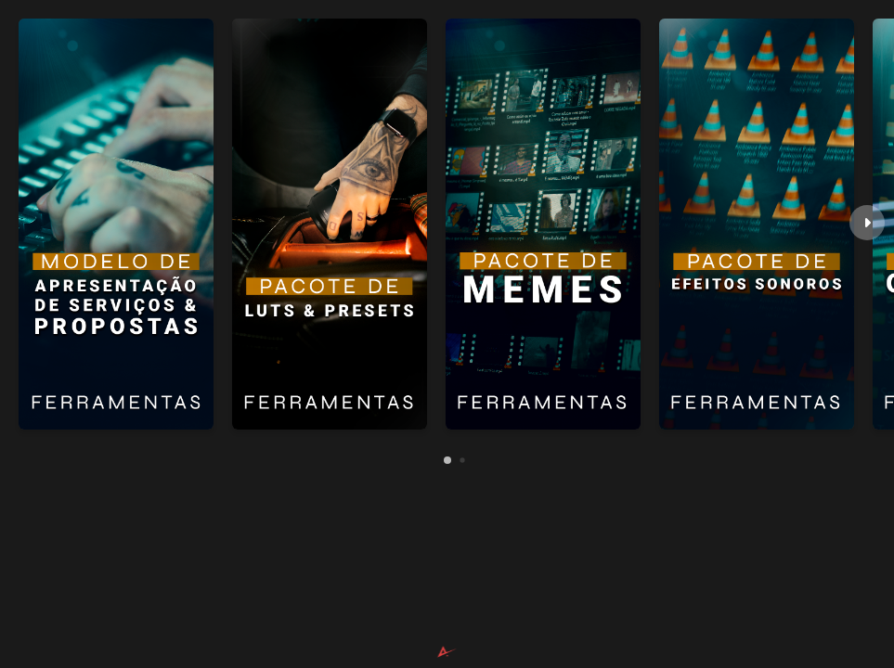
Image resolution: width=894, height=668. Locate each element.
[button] (867, 222)
